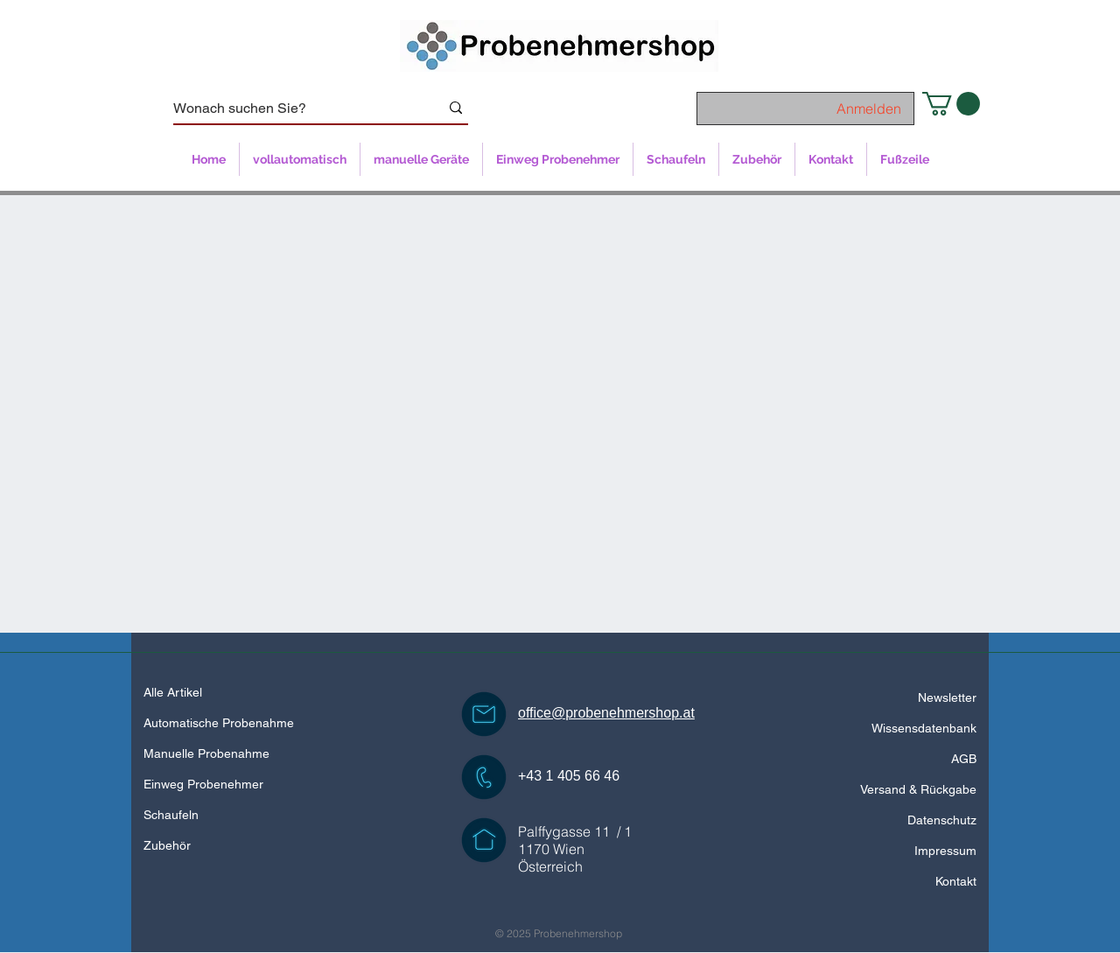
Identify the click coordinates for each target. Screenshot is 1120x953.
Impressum (945, 851)
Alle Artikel (173, 692)
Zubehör (167, 845)
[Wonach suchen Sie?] (293, 108)
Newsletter (947, 697)
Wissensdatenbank (924, 728)
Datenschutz (941, 820)
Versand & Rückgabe (918, 789)
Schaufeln (171, 815)
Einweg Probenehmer (203, 784)
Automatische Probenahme (219, 723)
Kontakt (955, 881)
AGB (963, 759)
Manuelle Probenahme (207, 753)
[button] (951, 104)
